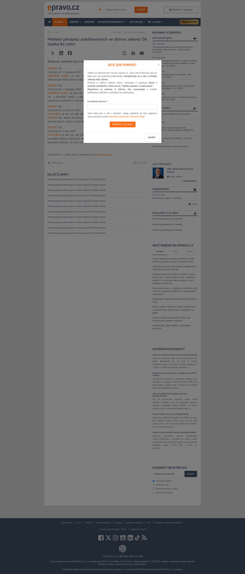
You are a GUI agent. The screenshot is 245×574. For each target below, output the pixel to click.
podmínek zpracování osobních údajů (126, 116)
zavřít (152, 137)
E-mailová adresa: (98, 101)
